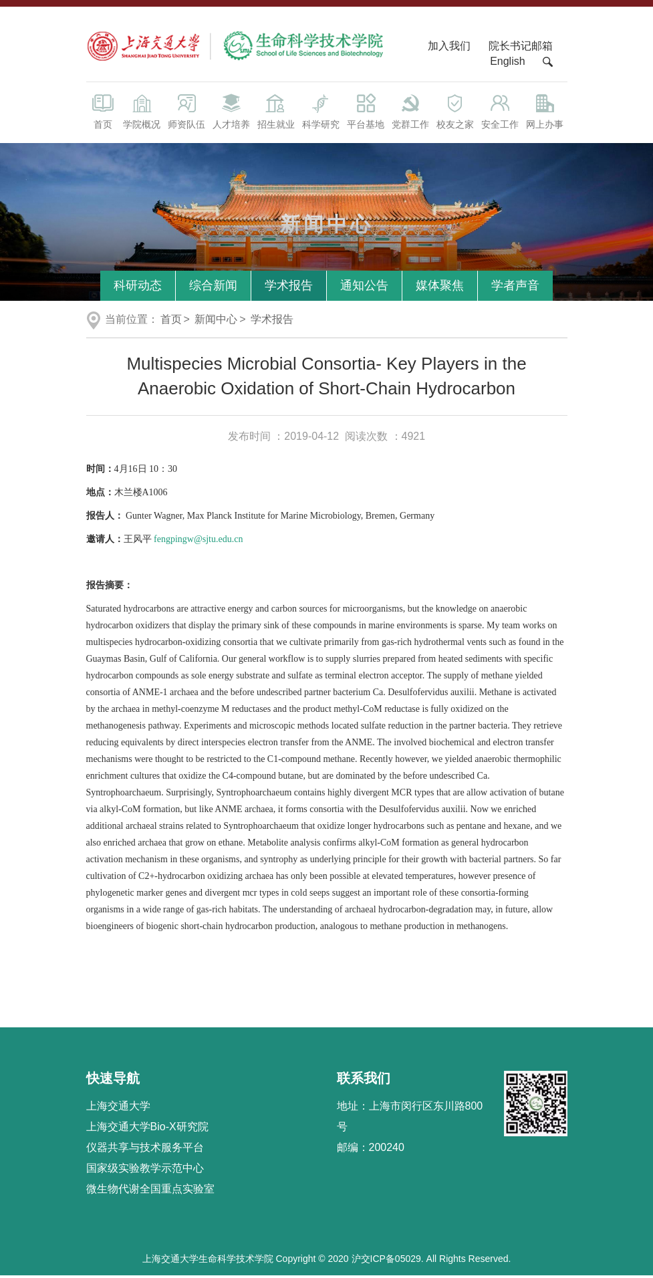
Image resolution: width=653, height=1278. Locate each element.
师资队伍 (186, 113)
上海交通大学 (118, 1108)
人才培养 (231, 113)
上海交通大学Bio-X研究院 (147, 1128)
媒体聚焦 (440, 287)
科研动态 (138, 287)
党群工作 (410, 113)
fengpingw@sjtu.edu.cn (198, 541)
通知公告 (364, 287)
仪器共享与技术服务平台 (145, 1149)
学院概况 (142, 113)
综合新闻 (213, 287)
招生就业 (276, 113)
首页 (103, 113)
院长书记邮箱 (521, 47)
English (507, 63)
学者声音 (515, 287)
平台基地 (366, 113)
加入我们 (450, 47)
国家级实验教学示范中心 (145, 1170)
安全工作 (499, 113)
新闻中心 (215, 321)
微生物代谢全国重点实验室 (150, 1190)
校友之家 (455, 113)
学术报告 (289, 287)
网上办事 (544, 113)
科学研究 (321, 113)
